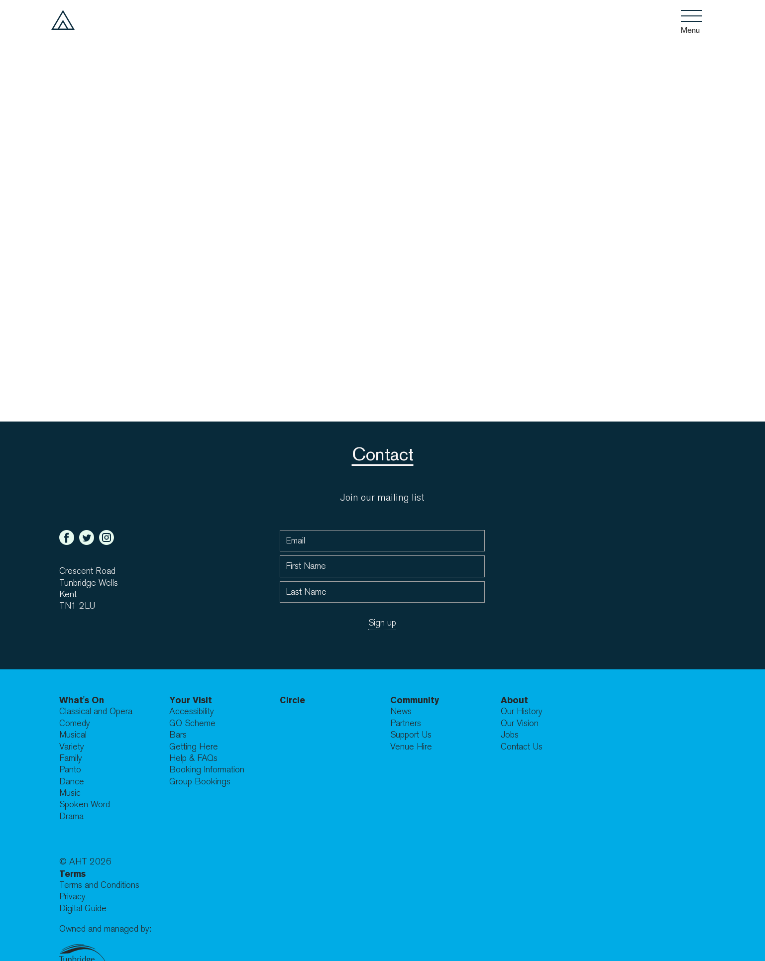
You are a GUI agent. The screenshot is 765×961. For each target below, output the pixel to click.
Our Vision (520, 723)
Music (70, 793)
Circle (292, 700)
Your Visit (190, 700)
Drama (71, 816)
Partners (405, 723)
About (514, 700)
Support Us (411, 735)
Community (414, 700)
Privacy (72, 896)
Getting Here (193, 747)
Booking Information (206, 769)
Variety (71, 747)
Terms (72, 873)
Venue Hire (411, 747)
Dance (71, 781)
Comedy (74, 723)
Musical (73, 735)
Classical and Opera (95, 711)
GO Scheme (192, 723)
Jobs (510, 735)
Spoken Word (84, 804)
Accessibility (191, 711)
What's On (81, 700)
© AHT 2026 (85, 861)
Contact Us (522, 747)
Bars (178, 735)
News (401, 711)
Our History (522, 711)
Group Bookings (199, 781)
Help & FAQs (193, 758)
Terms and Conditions (99, 885)
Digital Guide (83, 908)
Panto (70, 769)
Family (70, 758)
